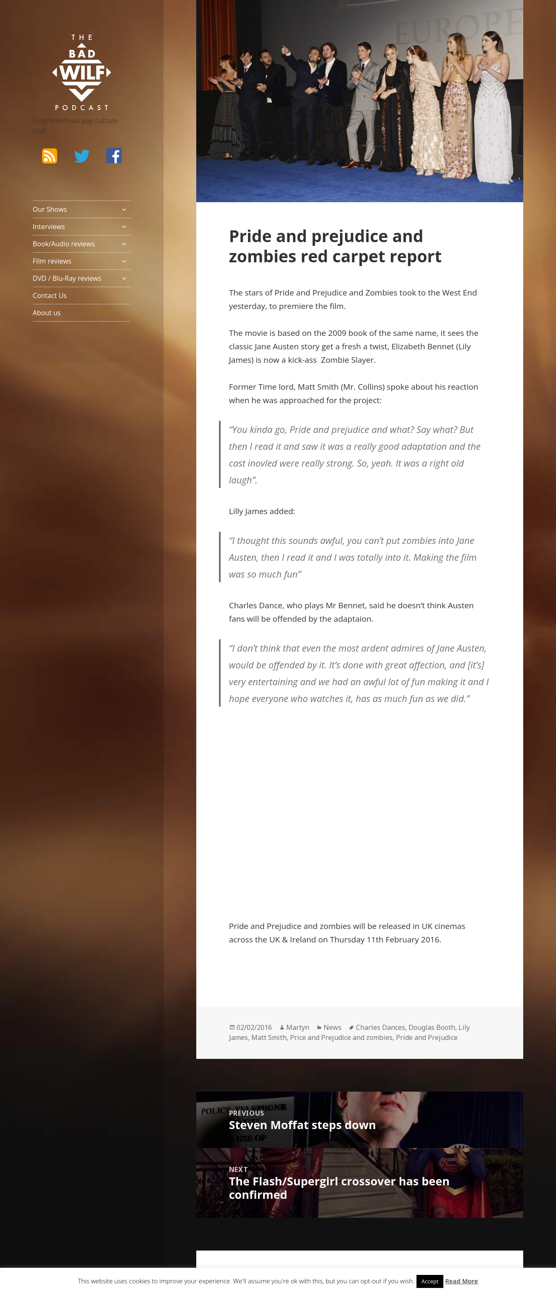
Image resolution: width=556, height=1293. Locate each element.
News (333, 1027)
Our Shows (50, 209)
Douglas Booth (431, 1027)
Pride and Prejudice (427, 1037)
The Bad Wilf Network (68, 47)
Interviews (49, 226)
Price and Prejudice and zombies (341, 1037)
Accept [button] (430, 1281)
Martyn (297, 1027)
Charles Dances (380, 1027)
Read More (461, 1281)
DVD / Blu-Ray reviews (67, 278)
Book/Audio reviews (64, 243)
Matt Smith (269, 1037)
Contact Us (50, 295)
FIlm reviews (52, 261)
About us (47, 312)
